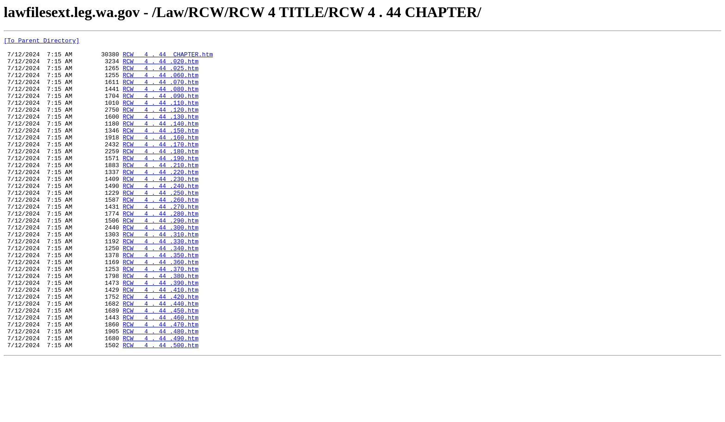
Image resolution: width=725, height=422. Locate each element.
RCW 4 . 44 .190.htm (160, 183)
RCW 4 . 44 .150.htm (160, 149)
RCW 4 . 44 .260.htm (160, 233)
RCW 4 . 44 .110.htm (160, 116)
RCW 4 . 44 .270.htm (160, 241)
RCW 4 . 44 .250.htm (160, 224)
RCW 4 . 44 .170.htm (160, 166)
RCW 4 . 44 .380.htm (160, 324)
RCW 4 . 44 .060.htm (160, 83)
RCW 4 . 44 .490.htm (160, 399)
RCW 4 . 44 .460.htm (160, 374)
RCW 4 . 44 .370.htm (160, 316)
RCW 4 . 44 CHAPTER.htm (168, 58)
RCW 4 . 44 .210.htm (160, 191)
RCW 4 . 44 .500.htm (160, 407)
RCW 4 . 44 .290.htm (160, 257)
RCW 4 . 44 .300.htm (160, 266)
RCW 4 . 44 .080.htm (160, 100)
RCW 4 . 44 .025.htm (160, 75)
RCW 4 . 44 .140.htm (160, 141)
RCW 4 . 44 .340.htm (160, 291)
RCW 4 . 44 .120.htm (160, 125)
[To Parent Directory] (42, 41)
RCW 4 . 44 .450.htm (160, 366)
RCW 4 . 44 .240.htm (160, 216)
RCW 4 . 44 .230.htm (160, 208)
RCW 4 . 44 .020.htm (160, 66)
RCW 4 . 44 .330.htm (160, 282)
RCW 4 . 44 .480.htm (160, 390)
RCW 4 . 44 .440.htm (160, 357)
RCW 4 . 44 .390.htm (160, 332)
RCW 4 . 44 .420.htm (160, 349)
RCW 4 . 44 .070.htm (160, 91)
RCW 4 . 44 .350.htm (160, 299)
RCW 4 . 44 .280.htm (160, 249)
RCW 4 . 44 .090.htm (160, 108)
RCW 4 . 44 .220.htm (160, 199)
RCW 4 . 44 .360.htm (160, 307)
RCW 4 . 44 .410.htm (160, 341)
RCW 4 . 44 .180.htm (160, 174)
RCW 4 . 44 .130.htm (160, 133)
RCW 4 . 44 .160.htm (160, 158)
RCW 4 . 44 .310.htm (160, 274)
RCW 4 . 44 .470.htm (160, 382)
